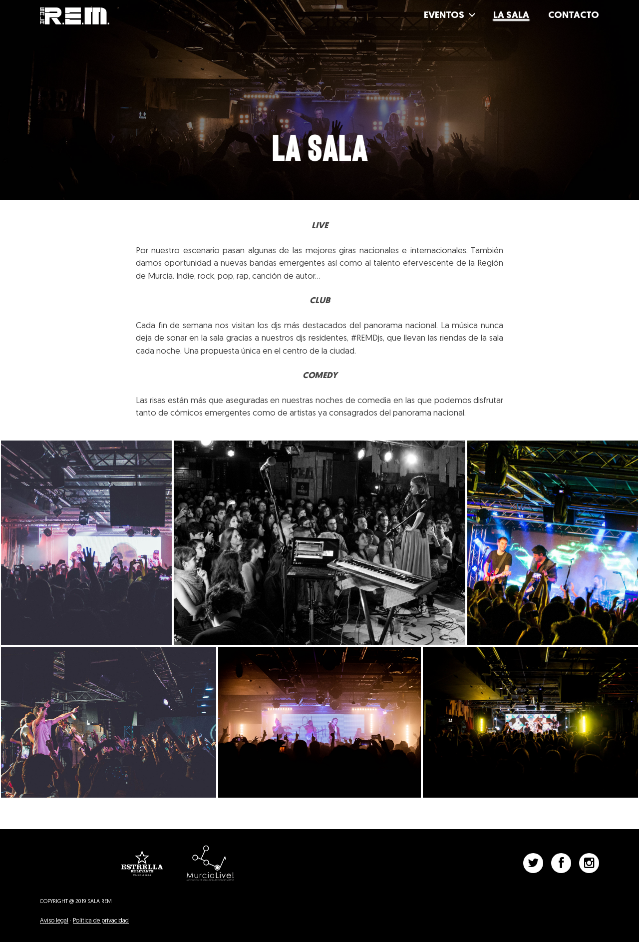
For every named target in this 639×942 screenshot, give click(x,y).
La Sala (511, 15)
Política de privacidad (101, 921)
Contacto (573, 15)
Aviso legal (54, 921)
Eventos (444, 15)
